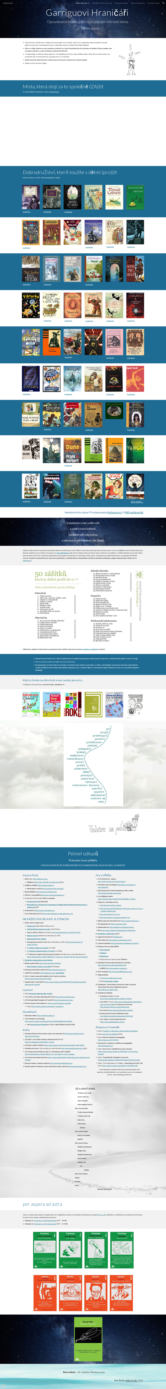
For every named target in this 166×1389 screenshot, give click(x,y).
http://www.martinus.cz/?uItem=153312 (66, 932)
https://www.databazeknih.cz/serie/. (112, 1022)
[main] (88, 12)
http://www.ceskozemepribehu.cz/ (52, 895)
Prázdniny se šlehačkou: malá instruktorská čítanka (120, 1031)
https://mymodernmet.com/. (63, 1000)
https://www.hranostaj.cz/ (130, 921)
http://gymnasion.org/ (105, 1046)
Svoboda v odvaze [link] (121, 3)
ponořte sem (54, 92)
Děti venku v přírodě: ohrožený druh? (47, 882)
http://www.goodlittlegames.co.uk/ (120, 972)
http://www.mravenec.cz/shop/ (110, 905)
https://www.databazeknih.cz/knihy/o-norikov (115, 999)
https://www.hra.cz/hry (119, 924)
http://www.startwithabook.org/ (61, 1063)
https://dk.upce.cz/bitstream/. (108, 990)
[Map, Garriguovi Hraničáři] (83, 131)
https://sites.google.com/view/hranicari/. (111, 881)
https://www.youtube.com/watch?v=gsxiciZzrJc (47, 1006)
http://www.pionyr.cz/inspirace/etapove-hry (115, 917)
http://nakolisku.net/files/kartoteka (121, 927)
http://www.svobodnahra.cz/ (45, 910)
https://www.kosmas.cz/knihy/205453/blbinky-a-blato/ (117, 899)
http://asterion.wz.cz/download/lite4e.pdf (112, 965)
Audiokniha (26, 212)
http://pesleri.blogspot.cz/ (77, 1066)
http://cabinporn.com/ (47, 973)
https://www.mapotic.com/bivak (50, 963)
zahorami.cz (27, 561)
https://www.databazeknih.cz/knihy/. (120, 1010)
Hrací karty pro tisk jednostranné (45, 1221)
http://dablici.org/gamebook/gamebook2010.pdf (116, 1016)
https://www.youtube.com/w (65, 997)
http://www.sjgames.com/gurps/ (116, 968)
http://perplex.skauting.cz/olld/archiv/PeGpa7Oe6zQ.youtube (119, 1060)
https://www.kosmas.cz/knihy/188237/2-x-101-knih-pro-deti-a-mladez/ (50, 1054)
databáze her (117, 937)
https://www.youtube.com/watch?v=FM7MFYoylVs (120, 1066)
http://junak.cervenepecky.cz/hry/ (120, 940)
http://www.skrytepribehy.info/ (46, 892)
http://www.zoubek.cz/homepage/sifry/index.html (118, 930)
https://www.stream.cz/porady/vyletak (38, 979)
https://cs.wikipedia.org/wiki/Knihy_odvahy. (39, 1042)
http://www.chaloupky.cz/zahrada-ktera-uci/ (58, 914)
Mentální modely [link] (154, 3)
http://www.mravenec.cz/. (57, 970)
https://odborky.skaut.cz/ (46, 1015)
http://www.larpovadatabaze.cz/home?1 (125, 943)
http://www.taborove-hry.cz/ (110, 914)
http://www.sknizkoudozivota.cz (72, 1048)
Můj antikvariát (134, 512)
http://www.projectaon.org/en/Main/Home (114, 1007)
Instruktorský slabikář (109, 1034)
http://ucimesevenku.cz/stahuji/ (53, 889)
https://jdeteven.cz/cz (40, 879)
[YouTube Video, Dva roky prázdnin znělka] (51, 828)
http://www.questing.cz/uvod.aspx (109, 893)
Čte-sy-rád (101, 1215)
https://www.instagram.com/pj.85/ (59, 1003)
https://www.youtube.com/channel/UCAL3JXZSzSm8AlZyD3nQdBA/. (48, 1021)
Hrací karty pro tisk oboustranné (45, 1224)
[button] (163, 2)
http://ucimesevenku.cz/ (46, 885)
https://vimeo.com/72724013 (108, 1040)
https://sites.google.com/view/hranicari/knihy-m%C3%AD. (64, 1045)
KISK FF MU (131, 1380)
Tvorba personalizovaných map (111, 978)
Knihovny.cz (114, 512)
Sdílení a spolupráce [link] (138, 3)
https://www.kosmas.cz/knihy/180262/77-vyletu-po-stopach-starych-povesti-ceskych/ (57, 957)
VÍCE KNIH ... (137, 502)
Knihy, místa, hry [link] (81, 3)
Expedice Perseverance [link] (101, 3)
